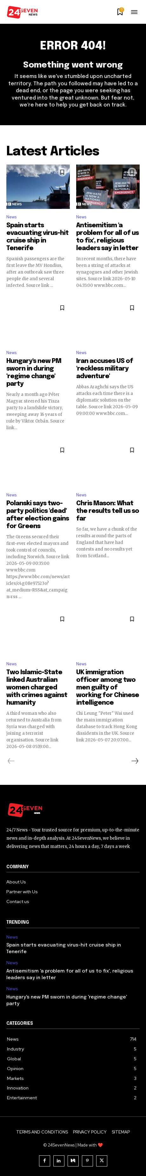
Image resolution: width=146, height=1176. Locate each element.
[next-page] (134, 761)
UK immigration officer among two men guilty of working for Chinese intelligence (107, 687)
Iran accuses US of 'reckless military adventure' (104, 369)
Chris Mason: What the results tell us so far (107, 511)
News (11, 217)
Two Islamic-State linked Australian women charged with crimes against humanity (36, 687)
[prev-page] (11, 761)
